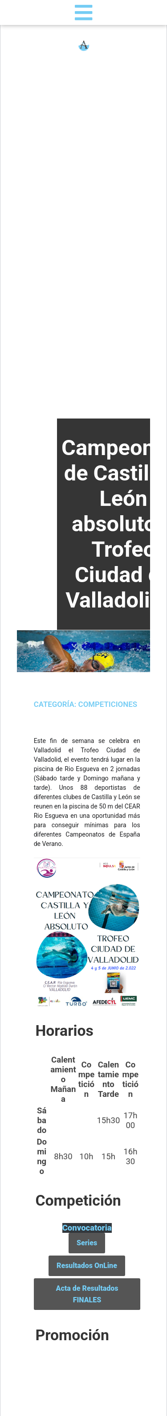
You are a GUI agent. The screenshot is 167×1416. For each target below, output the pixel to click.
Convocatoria (87, 1228)
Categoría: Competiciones (85, 704)
